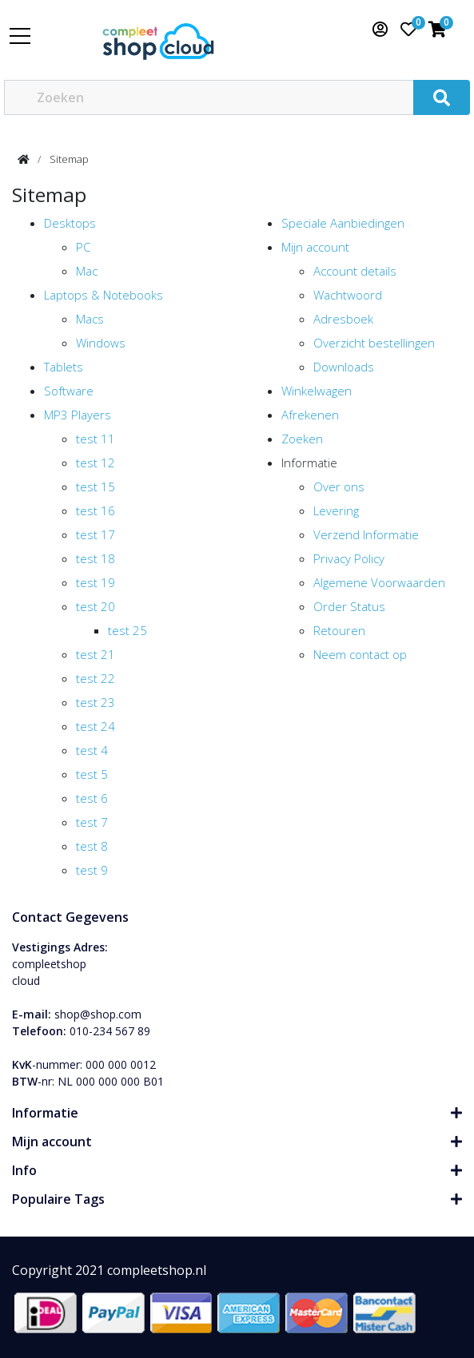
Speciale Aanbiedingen (342, 223)
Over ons (338, 486)
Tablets (63, 367)
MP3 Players (77, 415)
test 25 (127, 630)
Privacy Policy (348, 558)
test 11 (95, 439)
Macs (90, 319)
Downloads (343, 367)
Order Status (349, 606)
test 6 (92, 798)
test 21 (95, 654)
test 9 (92, 870)
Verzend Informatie (366, 534)
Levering (336, 510)
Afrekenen (310, 415)
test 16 (95, 510)
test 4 (92, 750)
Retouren (339, 630)
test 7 (92, 822)
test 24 (95, 726)
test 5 (92, 774)
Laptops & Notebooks (103, 295)
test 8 (92, 846)
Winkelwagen (316, 391)
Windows (100, 343)
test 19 (95, 582)
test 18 (95, 558)
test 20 (95, 606)
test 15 (95, 486)
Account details (354, 271)
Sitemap (69, 159)
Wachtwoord (347, 295)
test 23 (95, 702)
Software (69, 391)
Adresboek (343, 319)
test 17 (95, 534)
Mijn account (315, 247)
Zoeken (302, 439)
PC (83, 247)
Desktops (70, 223)
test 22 (95, 678)
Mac (87, 271)
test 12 (95, 463)
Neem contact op (360, 654)
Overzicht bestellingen (374, 343)
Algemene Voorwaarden (379, 582)
